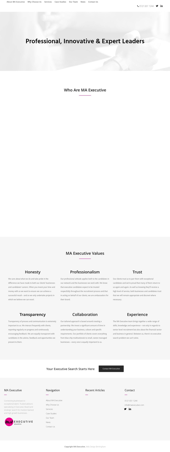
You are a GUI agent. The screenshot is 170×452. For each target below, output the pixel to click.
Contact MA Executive (111, 369)
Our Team (50, 418)
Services (49, 409)
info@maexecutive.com (134, 405)
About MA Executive (54, 400)
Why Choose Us (52, 405)
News (48, 422)
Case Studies (51, 413)
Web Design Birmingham (96, 446)
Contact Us (50, 426)
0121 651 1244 (145, 6)
